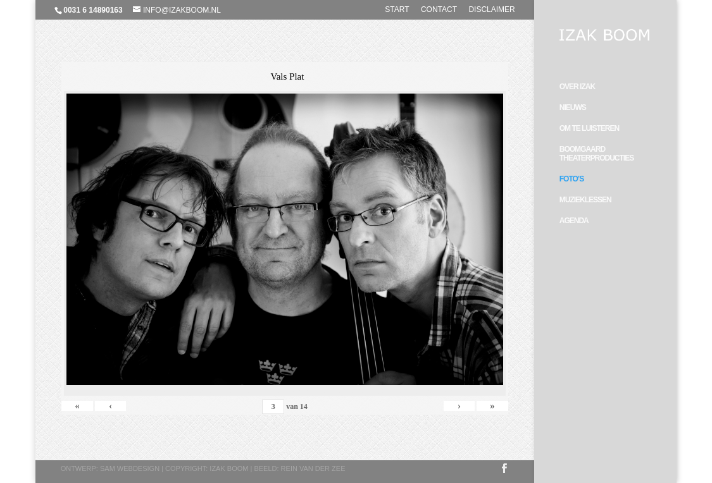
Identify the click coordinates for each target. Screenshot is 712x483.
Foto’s (571, 178)
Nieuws (572, 107)
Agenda (574, 220)
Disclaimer (491, 10)
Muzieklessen (585, 199)
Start (397, 10)
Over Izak (577, 86)
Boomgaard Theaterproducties (596, 153)
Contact (439, 10)
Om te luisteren (589, 128)
